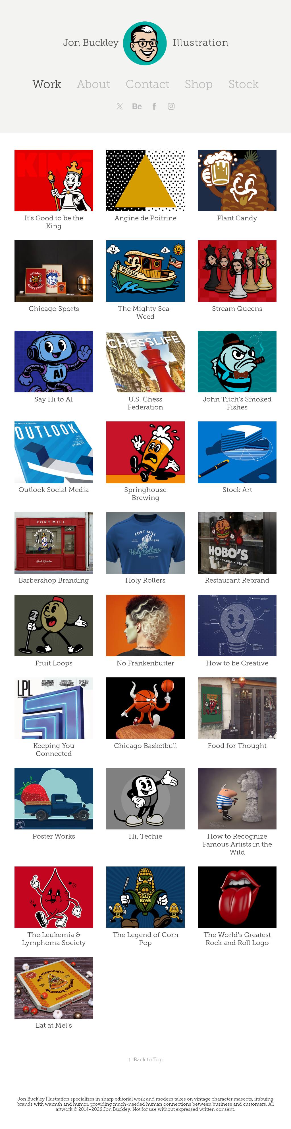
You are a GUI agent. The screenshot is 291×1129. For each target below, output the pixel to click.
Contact (147, 84)
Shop (199, 84)
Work (46, 84)
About (93, 84)
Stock (243, 84)
